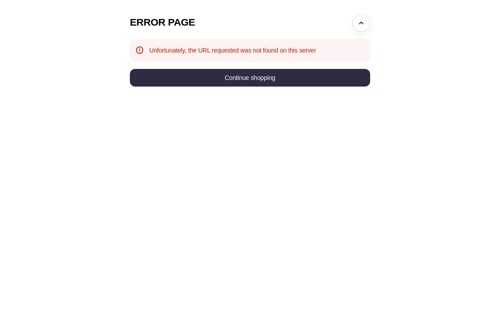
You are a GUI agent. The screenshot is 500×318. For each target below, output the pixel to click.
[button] (250, 78)
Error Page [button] (162, 22)
